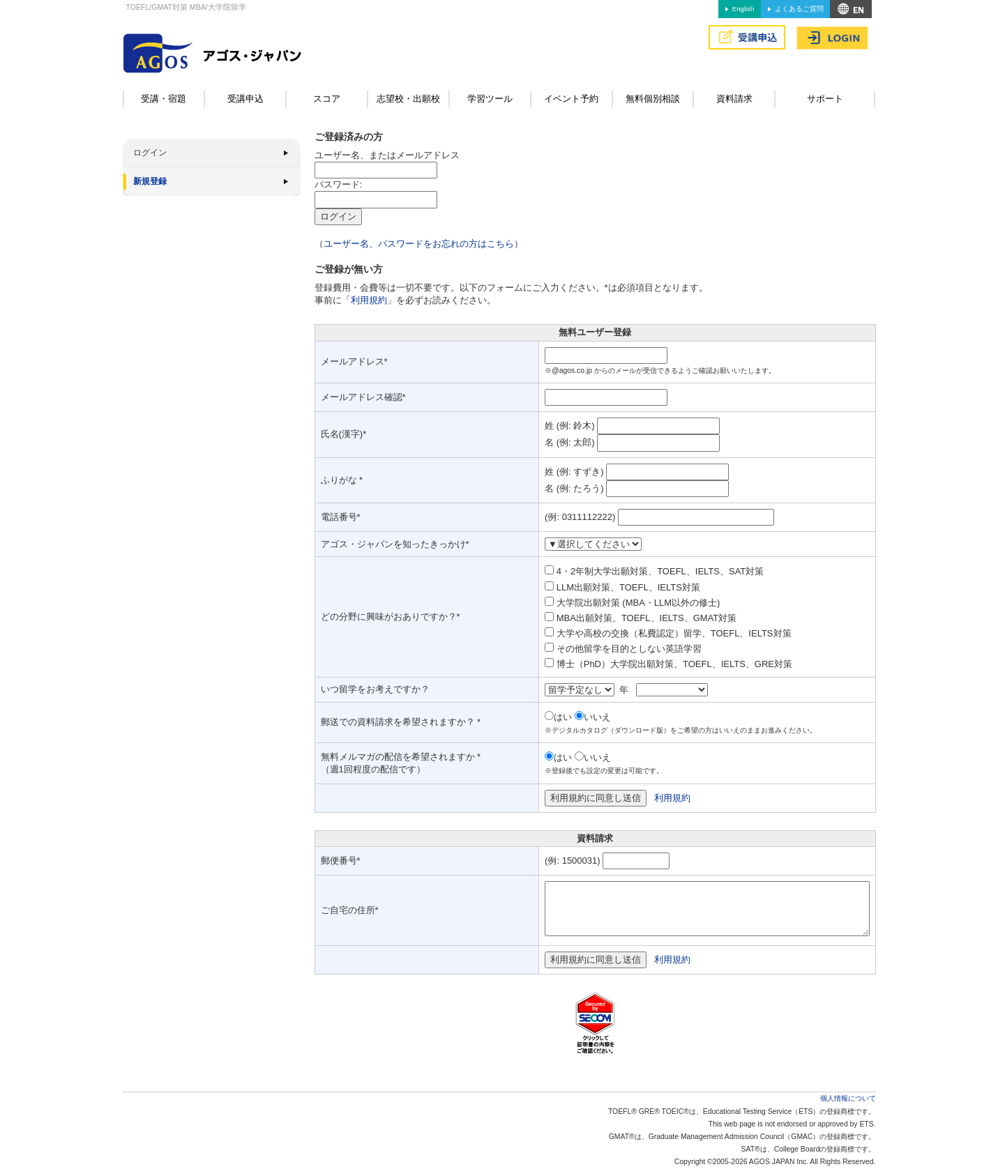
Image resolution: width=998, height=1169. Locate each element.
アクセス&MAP (851, 9)
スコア (326, 98)
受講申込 (245, 98)
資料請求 (734, 98)
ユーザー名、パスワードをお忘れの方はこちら (419, 243)
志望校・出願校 (408, 98)
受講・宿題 (163, 98)
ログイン (150, 153)
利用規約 (369, 300)
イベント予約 (571, 98)
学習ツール (490, 98)
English (743, 9)
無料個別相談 (653, 98)
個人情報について (848, 1098)
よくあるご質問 (799, 9)
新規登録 (150, 181)
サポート (825, 98)
